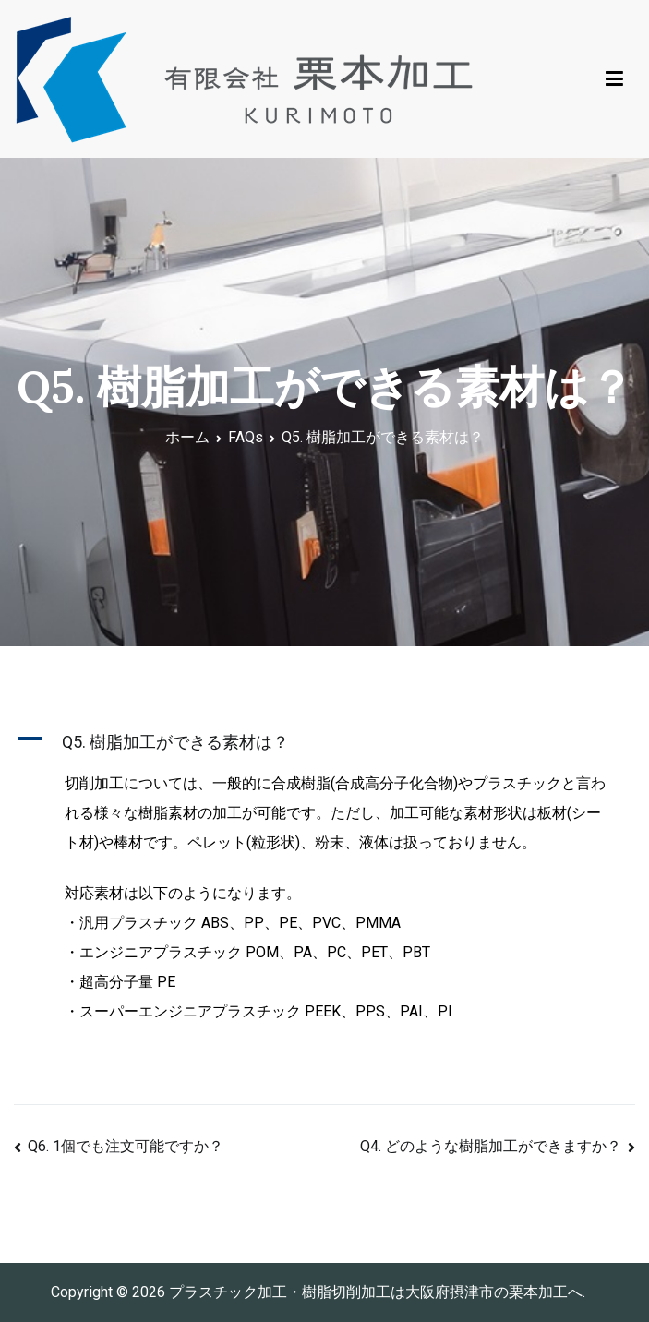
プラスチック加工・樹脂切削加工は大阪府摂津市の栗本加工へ (376, 1292)
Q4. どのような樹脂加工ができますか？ (490, 1146)
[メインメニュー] (614, 79)
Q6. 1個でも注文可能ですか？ (125, 1146)
